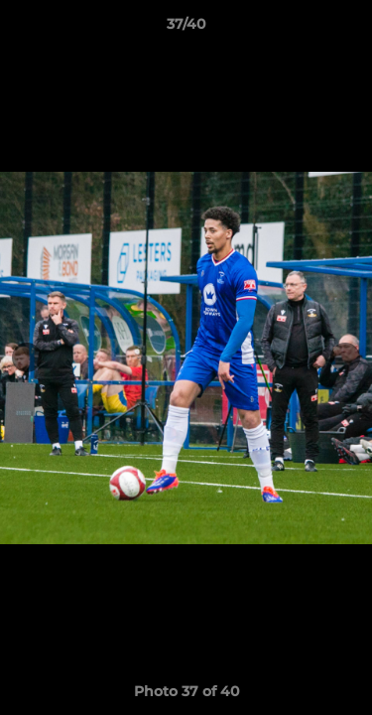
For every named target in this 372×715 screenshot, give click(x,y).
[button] (348, 29)
